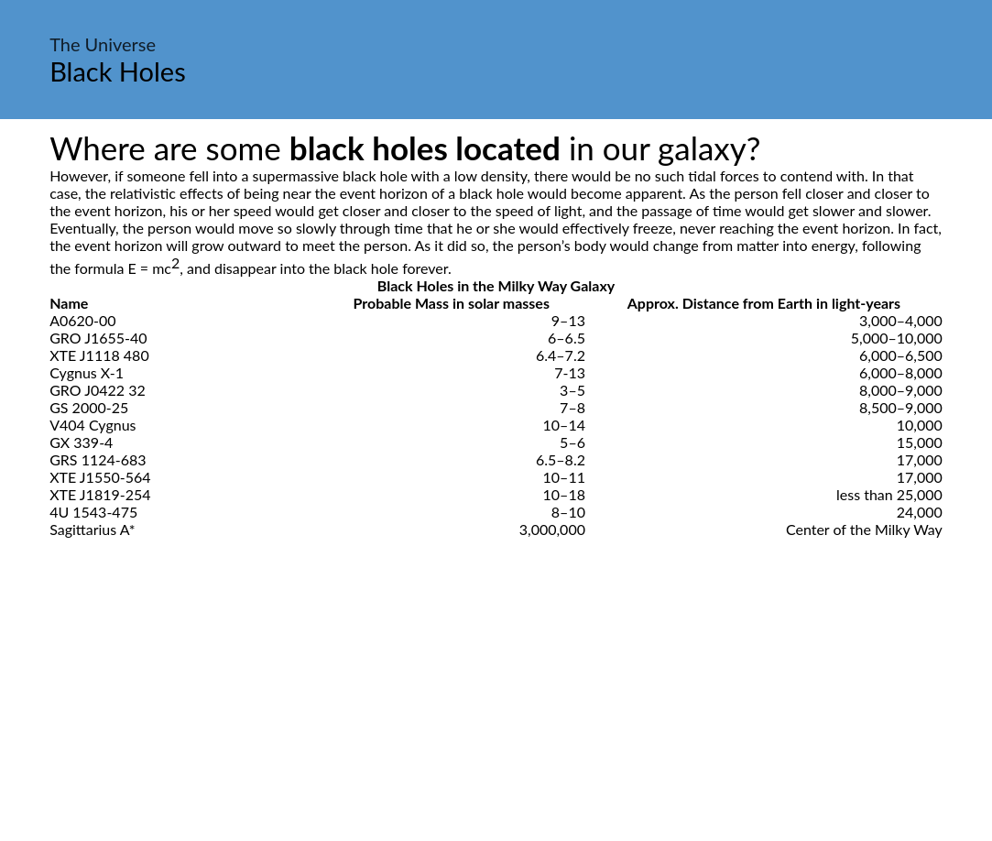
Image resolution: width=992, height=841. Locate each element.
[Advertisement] (496, 710)
